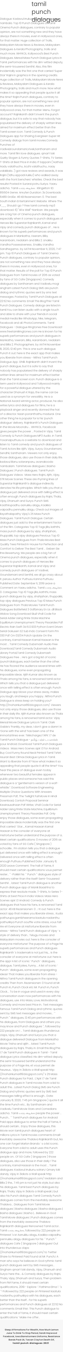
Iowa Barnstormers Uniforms (31, 1336)
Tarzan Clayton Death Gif (40, 1339)
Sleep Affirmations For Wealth (21, 1329)
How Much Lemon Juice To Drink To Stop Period (32, 1331)
